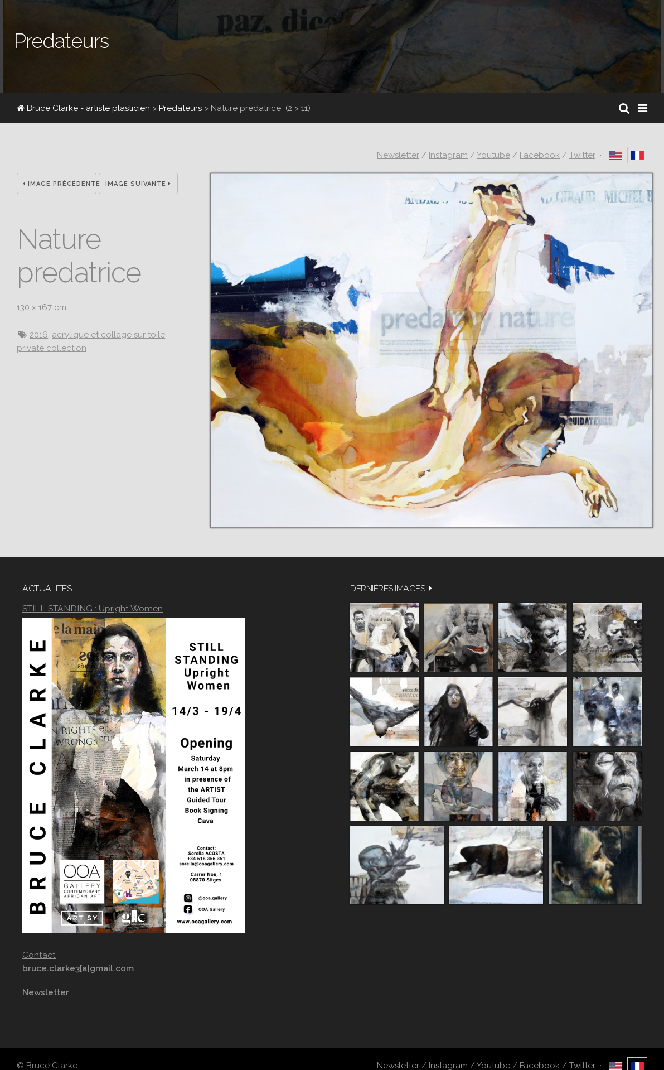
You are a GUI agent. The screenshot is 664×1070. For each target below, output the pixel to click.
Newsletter (398, 155)
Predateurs (180, 108)
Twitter (582, 155)
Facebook (540, 155)
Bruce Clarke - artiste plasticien (83, 108)
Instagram (448, 155)
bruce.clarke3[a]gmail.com (78, 968)
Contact (39, 954)
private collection (51, 348)
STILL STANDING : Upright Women (92, 608)
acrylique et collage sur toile (108, 335)
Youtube (493, 155)
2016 (39, 335)
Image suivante (138, 183)
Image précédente (59, 183)
